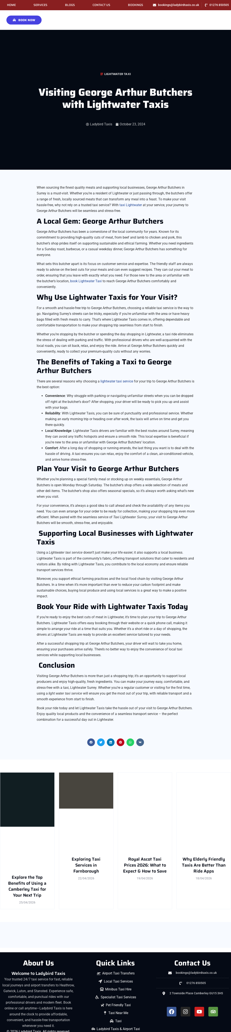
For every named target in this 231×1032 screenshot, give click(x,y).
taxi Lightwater (130, 205)
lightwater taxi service (116, 381)
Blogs (70, 5)
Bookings (135, 5)
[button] (91, 742)
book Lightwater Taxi (86, 281)
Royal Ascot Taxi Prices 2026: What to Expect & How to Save (145, 865)
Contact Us (101, 5)
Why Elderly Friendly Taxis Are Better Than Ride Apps (204, 865)
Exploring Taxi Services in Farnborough (86, 865)
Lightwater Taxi (117, 74)
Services (40, 5)
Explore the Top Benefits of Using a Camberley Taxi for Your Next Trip (27, 886)
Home (11, 5)
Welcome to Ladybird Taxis (38, 973)
